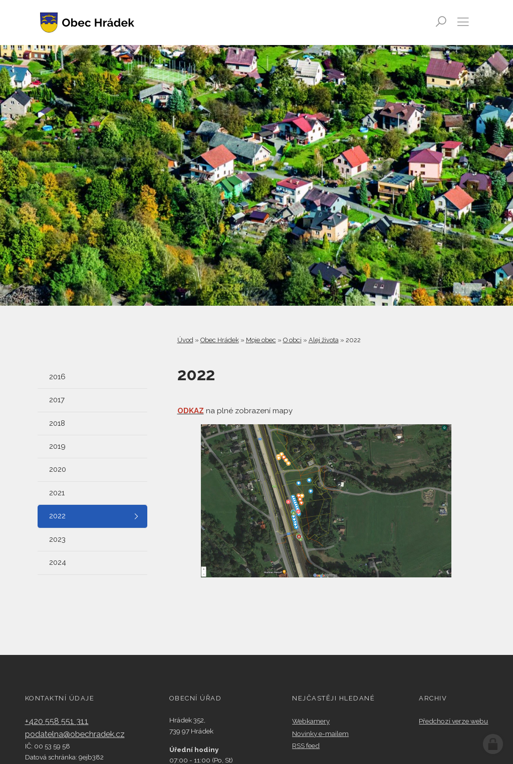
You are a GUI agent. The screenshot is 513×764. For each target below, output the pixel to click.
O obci (292, 340)
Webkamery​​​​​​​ (311, 721)
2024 (57, 562)
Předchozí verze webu (453, 721)
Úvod (185, 340)
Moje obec (261, 340)
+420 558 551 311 (57, 721)
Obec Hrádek (219, 340)
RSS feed (306, 745)
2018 (57, 423)
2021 (57, 492)
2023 (57, 539)
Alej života (324, 340)
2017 (57, 399)
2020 (57, 469)
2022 (57, 515)
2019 (57, 446)
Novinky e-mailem (320, 733)
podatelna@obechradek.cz (75, 734)
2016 (57, 376)
